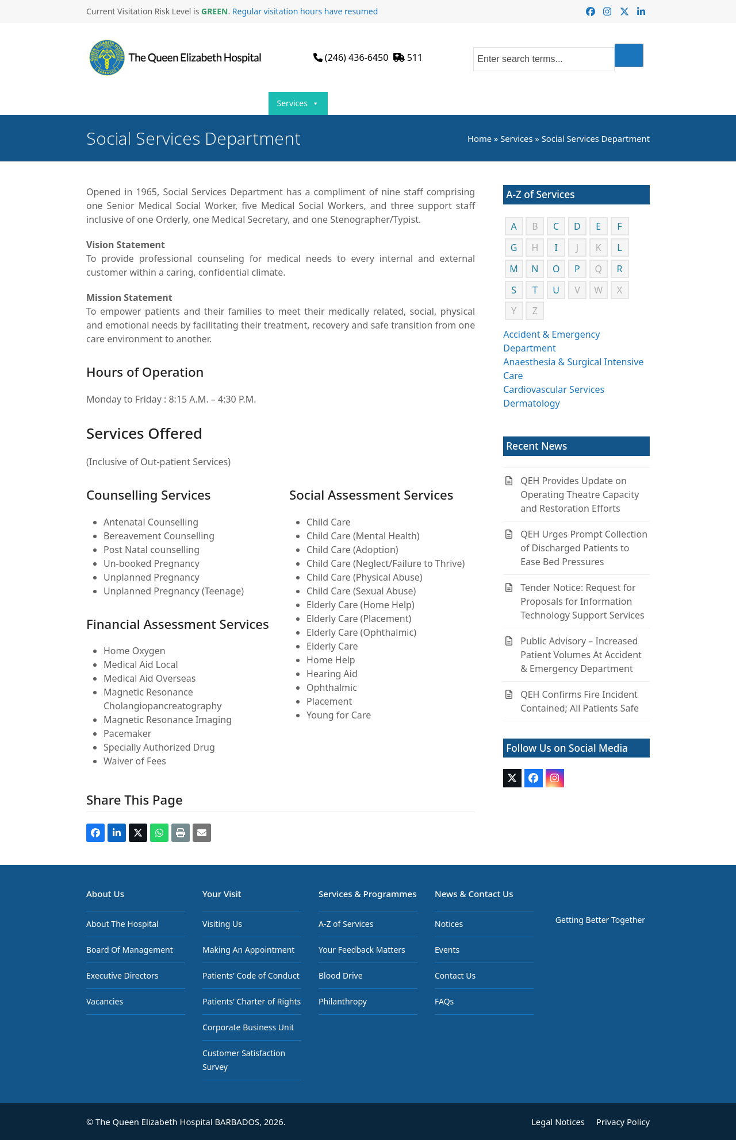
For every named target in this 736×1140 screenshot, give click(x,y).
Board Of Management (129, 949)
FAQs (444, 1001)
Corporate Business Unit (248, 1027)
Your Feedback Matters (362, 949)
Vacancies (104, 1001)
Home (120, 103)
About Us (172, 103)
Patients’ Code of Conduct (251, 975)
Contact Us (606, 103)
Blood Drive (341, 975)
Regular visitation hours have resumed (305, 11)
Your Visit (236, 103)
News (485, 103)
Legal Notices (558, 1121)
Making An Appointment (248, 949)
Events (447, 949)
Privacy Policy (623, 1121)
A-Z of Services (346, 923)
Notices (449, 923)
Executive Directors (122, 975)
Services (298, 103)
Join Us (432, 103)
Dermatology (531, 403)
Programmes (366, 103)
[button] (95, 833)
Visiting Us (222, 923)
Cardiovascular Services (553, 389)
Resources (543, 103)
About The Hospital (122, 923)
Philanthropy (343, 1001)
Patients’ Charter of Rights (251, 1001)
